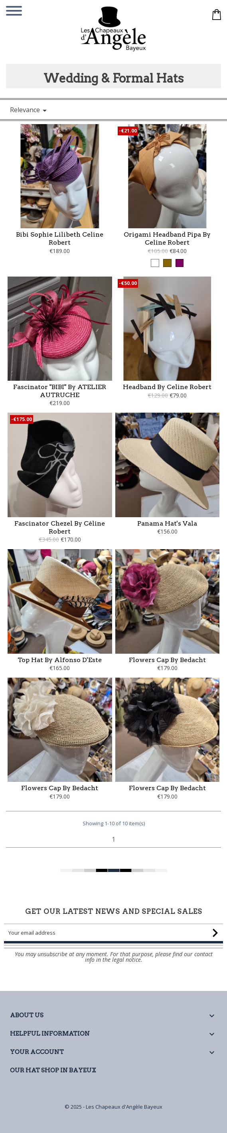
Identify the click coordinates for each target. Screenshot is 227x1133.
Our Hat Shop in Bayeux (53, 1070)
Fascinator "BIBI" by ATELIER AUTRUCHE (59, 391)
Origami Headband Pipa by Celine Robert (167, 238)
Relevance (29, 110)
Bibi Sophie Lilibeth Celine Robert (59, 238)
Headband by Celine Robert (167, 387)
